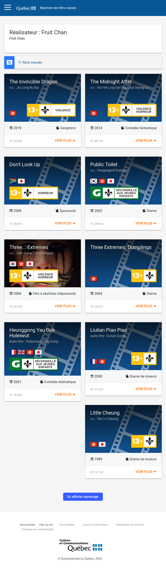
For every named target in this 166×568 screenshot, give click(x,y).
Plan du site (46, 524)
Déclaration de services (130, 524)
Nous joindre (27, 524)
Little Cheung (123, 415)
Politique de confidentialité (38, 529)
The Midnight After (123, 84)
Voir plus (65, 141)
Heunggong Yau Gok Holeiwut (42, 335)
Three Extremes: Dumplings (120, 247)
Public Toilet (123, 167)
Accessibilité (66, 524)
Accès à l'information (95, 524)
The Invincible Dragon (42, 84)
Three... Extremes (42, 249)
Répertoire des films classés (58, 8)
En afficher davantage (82, 497)
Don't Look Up (24, 164)
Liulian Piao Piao (123, 332)
